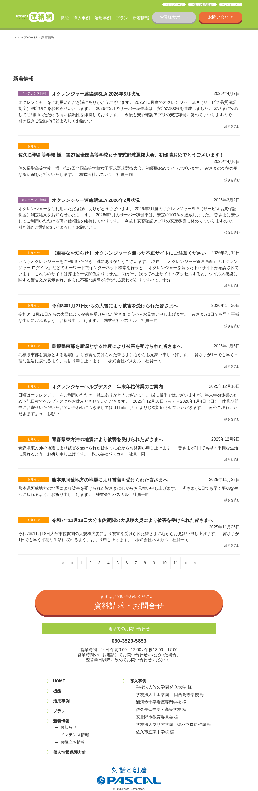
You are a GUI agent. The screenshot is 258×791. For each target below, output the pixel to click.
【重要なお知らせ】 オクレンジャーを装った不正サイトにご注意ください (129, 253)
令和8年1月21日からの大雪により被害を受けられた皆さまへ (115, 305)
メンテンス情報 (74, 735)
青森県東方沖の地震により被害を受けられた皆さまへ (107, 439)
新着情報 (141, 18)
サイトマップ (232, 4)
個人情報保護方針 (203, 4)
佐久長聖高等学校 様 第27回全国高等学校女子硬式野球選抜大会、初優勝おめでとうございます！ (121, 155)
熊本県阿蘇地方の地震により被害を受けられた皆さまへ (110, 480)
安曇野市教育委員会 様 (157, 717)
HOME (59, 681)
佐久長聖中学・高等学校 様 (161, 709)
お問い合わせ (220, 17)
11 (175, 563)
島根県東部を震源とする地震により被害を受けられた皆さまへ (117, 346)
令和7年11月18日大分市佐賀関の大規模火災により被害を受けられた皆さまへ (132, 520)
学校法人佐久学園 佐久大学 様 (164, 687)
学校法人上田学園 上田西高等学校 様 (170, 694)
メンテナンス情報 (33, 93)
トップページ (175, 4)
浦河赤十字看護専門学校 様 (161, 702)
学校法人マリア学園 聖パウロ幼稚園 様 (173, 724)
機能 (65, 18)
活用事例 (102, 18)
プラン (122, 18)
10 (164, 563)
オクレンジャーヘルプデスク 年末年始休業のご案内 (107, 386)
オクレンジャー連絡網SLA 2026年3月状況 (96, 94)
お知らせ (34, 146)
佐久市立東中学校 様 (155, 732)
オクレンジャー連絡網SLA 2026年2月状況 (96, 200)
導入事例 (81, 18)
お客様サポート (174, 17)
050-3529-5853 (129, 641)
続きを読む (232, 126)
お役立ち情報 (72, 742)
